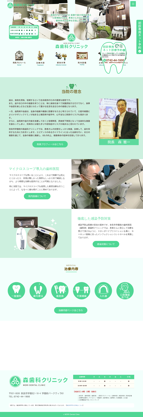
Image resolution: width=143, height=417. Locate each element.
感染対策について (106, 244)
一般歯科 (99, 398)
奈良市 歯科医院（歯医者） (88, 395)
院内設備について (37, 196)
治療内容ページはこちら (71, 310)
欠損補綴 (119, 398)
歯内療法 (106, 398)
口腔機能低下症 (84, 400)
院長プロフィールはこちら (50, 144)
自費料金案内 (83, 398)
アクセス (92, 398)
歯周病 (112, 398)
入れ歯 (125, 398)
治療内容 (115, 395)
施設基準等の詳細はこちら (74, 405)
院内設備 (129, 395)
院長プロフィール (104, 395)
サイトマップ (94, 400)
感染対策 (122, 395)
